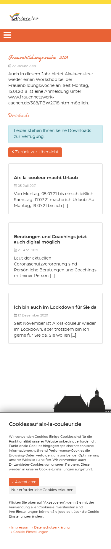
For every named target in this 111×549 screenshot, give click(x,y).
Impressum (20, 527)
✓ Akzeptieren (23, 482)
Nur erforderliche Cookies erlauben (42, 490)
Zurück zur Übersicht (35, 152)
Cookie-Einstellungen (30, 532)
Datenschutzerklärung (52, 527)
